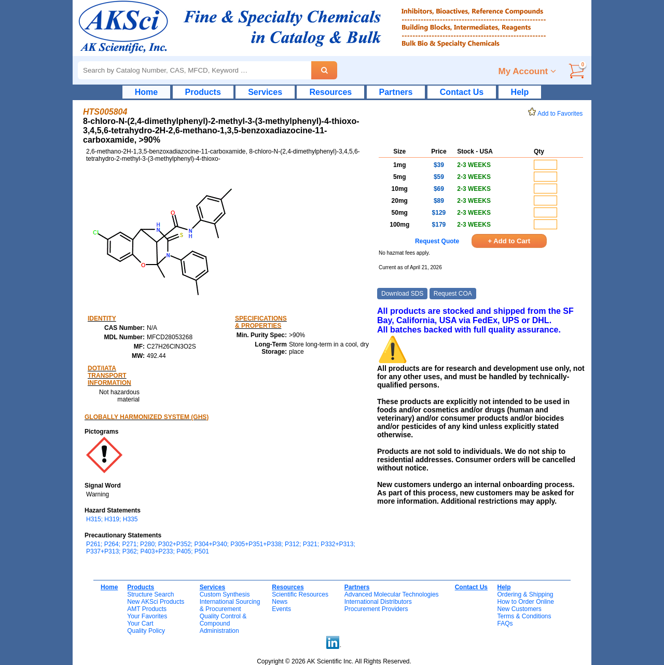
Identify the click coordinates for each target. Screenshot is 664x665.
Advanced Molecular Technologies (391, 594)
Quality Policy (146, 630)
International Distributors (378, 601)
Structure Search (150, 594)
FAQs (505, 623)
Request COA (453, 293)
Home (146, 92)
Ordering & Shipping (525, 594)
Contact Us (461, 92)
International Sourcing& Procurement (230, 605)
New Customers (519, 609)
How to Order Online (525, 601)
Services (265, 92)
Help (520, 92)
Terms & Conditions (524, 616)
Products (203, 92)
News (279, 601)
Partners (396, 92)
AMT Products (147, 609)
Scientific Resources (300, 594)
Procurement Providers (376, 609)
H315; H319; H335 (111, 519)
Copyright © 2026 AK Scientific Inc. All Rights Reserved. (334, 661)
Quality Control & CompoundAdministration (223, 623)
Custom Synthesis (225, 594)
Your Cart (140, 623)
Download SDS (402, 293)
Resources (330, 92)
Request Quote (437, 241)
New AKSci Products (155, 601)
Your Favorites (147, 616)
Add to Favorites (557, 113)
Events (281, 609)
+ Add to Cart (509, 241)
